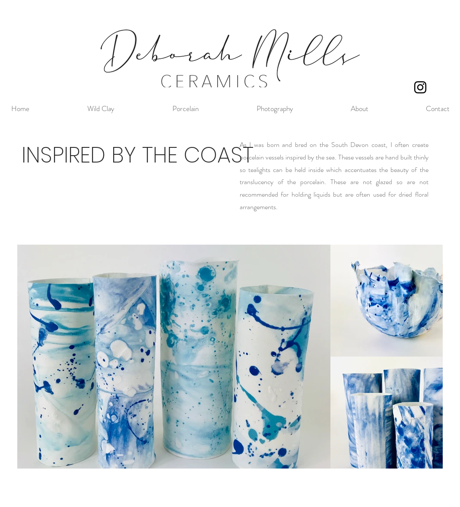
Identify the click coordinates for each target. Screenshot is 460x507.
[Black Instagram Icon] (420, 87)
